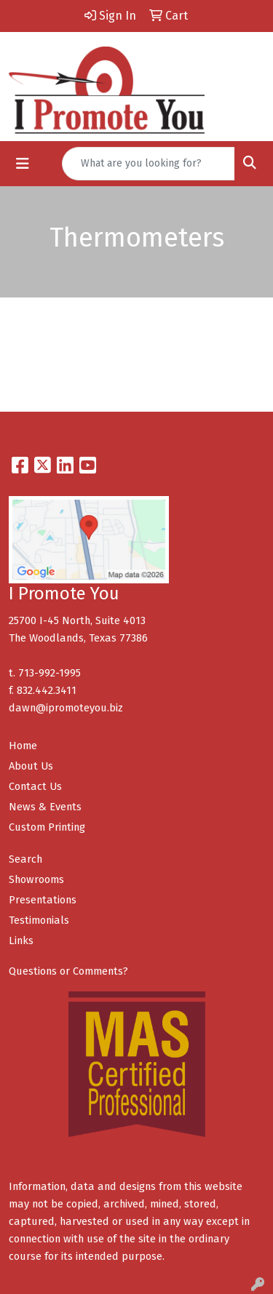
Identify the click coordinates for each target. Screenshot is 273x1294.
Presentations (42, 899)
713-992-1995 (49, 672)
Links (21, 940)
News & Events (45, 806)
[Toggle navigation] (22, 163)
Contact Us (35, 786)
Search (25, 859)
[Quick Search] (148, 163)
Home (23, 745)
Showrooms (36, 879)
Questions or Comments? (68, 971)
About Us (31, 765)
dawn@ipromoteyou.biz (66, 707)
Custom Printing (47, 827)
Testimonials (39, 920)
